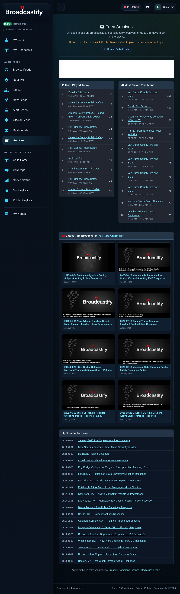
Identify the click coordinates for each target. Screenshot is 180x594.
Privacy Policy (143, 588)
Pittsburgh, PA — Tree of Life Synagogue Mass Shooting (109, 487)
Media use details (150, 570)
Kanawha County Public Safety (85, 102)
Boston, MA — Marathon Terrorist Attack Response (106, 560)
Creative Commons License (123, 570)
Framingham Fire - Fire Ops (83, 168)
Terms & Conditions (122, 588)
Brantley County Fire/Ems (17, 30)
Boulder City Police (79, 92)
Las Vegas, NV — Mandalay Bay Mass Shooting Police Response (115, 500)
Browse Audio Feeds (118, 49)
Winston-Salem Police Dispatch (145, 201)
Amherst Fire (75, 158)
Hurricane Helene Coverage (94, 453)
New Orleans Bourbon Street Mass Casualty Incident (107, 447)
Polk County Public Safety (82, 127)
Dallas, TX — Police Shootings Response (101, 514)
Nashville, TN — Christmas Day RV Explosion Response (109, 480)
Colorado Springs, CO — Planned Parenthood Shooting (109, 520)
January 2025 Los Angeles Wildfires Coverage (104, 440)
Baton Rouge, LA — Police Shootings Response (105, 507)
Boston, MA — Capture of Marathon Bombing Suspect (108, 554)
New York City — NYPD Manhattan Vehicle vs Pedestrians (110, 494)
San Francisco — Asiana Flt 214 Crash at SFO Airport (108, 547)
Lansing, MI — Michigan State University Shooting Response (112, 473)
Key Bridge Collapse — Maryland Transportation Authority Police (114, 467)
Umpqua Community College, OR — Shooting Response (109, 527)
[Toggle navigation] (61, 7)
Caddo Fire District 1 (139, 106)
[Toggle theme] (147, 7)
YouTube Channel (110, 235)
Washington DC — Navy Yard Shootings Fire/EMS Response (112, 540)
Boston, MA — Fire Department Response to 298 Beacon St (111, 534)
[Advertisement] (116, 69)
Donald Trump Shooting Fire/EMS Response (103, 460)
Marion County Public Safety (84, 189)
